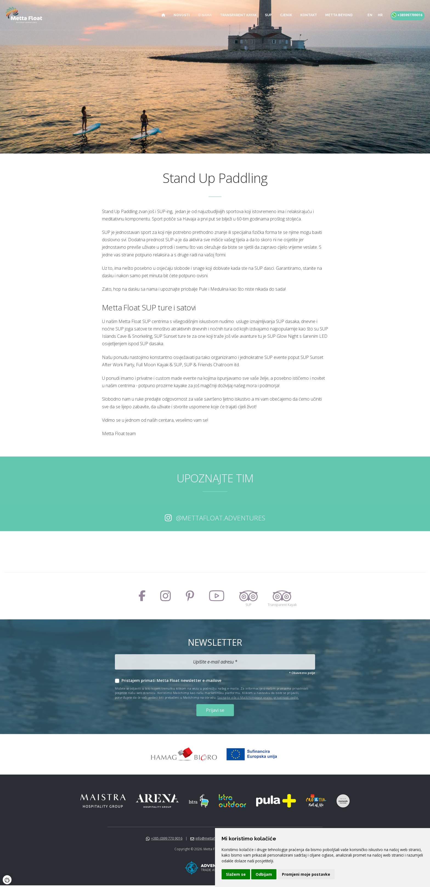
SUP (262, 15)
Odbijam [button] (264, 874)
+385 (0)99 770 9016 (166, 840)
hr (374, 15)
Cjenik (281, 15)
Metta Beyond (333, 15)
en (364, 15)
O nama (199, 15)
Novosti (176, 15)
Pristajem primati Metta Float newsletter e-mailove (171, 680)
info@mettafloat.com (212, 840)
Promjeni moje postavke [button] (306, 874)
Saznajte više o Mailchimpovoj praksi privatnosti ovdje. (258, 697)
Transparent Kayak (232, 15)
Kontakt (303, 15)
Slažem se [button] (236, 874)
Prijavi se (215, 711)
